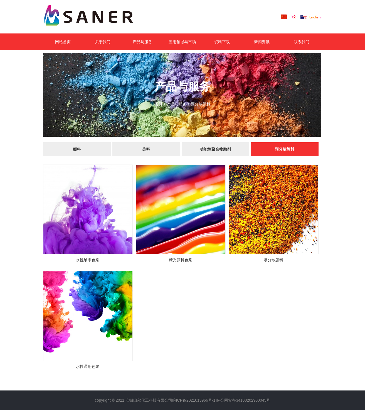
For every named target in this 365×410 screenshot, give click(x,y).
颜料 (77, 149)
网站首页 (63, 42)
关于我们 (102, 42)
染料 (146, 149)
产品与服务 (142, 42)
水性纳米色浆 (87, 260)
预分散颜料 (200, 104)
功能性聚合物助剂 (215, 149)
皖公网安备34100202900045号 (243, 400)
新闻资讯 (262, 42)
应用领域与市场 (182, 42)
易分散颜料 (273, 260)
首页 (158, 104)
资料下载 (222, 42)
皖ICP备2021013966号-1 (194, 400)
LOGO (97, 16)
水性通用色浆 (87, 366)
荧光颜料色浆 (180, 260)
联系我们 (301, 42)
